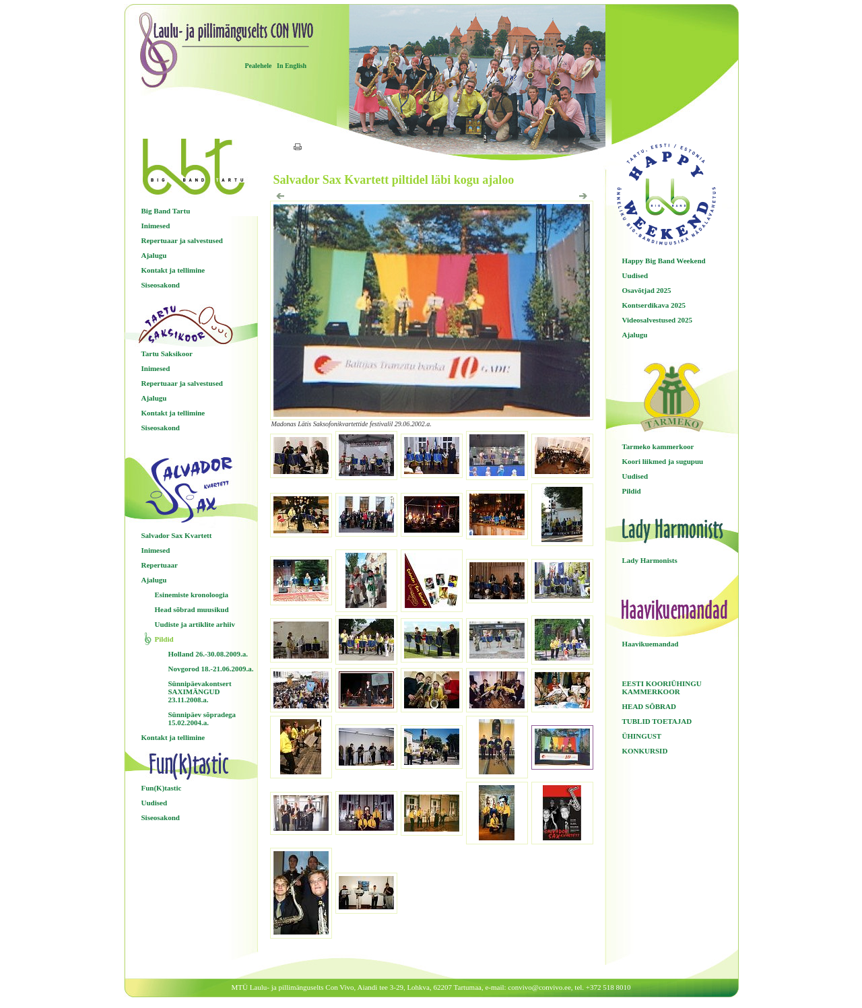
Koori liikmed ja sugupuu (663, 461)
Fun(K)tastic (161, 788)
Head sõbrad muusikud (192, 609)
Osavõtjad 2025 (646, 290)
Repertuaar (159, 565)
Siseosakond (160, 285)
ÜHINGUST (642, 736)
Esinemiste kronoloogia (192, 595)
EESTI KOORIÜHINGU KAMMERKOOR (662, 687)
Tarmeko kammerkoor (658, 446)
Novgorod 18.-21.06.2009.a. (211, 669)
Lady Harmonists (649, 560)
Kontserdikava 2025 (654, 305)
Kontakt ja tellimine (173, 270)
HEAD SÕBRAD (649, 706)
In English (291, 65)
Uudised (154, 803)
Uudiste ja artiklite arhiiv (195, 624)
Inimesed (155, 226)
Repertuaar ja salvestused (182, 240)
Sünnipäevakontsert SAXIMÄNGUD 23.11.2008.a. (200, 691)
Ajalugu (154, 255)
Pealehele (258, 65)
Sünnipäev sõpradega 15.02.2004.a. (202, 718)
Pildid (164, 639)
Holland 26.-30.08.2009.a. (208, 654)
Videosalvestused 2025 (657, 320)
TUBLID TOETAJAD (657, 721)
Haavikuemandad (650, 644)
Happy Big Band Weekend (664, 261)
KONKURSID (645, 751)
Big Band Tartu (166, 211)
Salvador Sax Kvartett (176, 535)
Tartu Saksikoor (167, 353)
